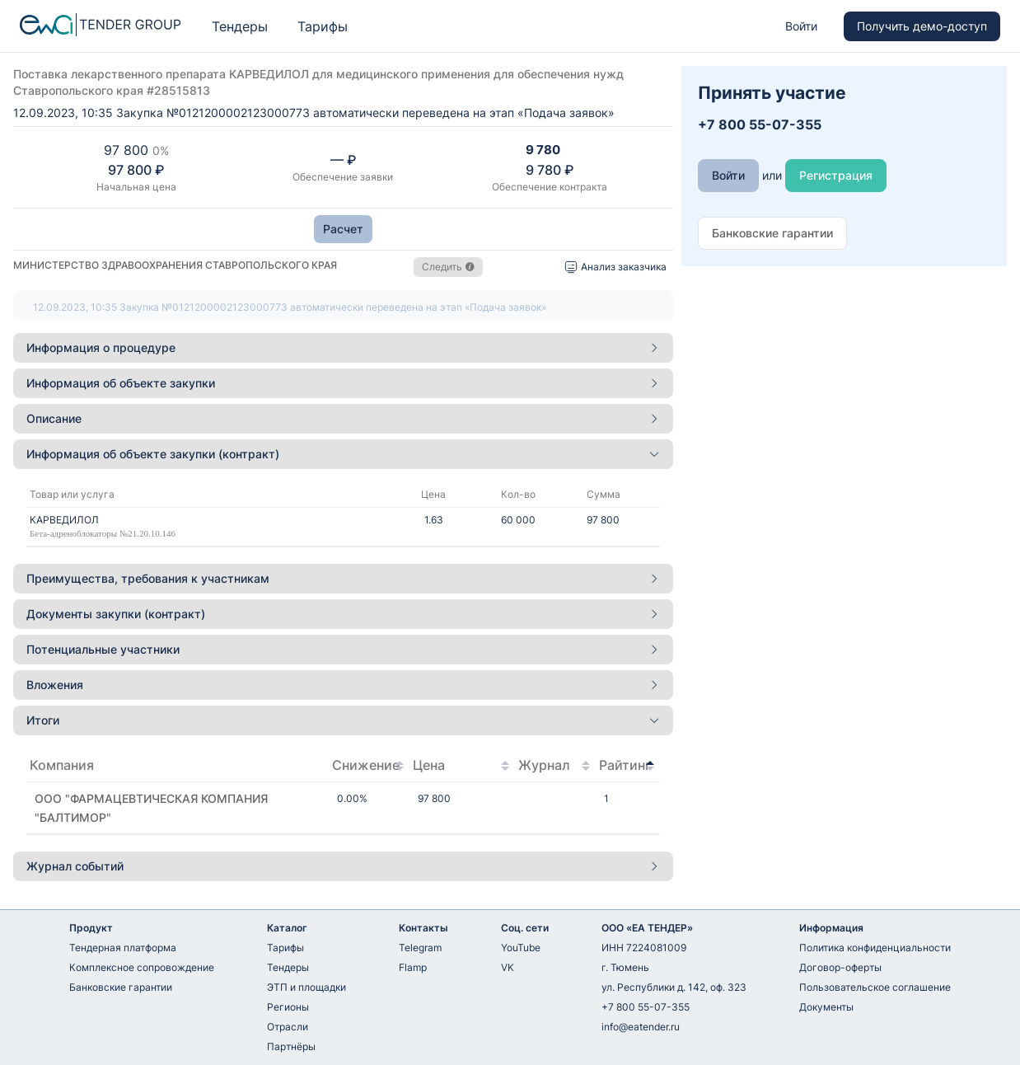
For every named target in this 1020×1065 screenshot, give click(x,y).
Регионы (288, 1007)
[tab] (343, 348)
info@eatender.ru (640, 1026)
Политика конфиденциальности (875, 947)
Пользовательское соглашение (875, 987)
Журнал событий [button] (343, 866)
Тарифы (322, 26)
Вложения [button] (343, 685)
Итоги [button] (343, 720)
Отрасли (287, 1026)
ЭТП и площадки (306, 987)
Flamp (413, 967)
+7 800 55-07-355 (645, 1007)
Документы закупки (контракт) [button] (343, 614)
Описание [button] (343, 418)
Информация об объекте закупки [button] (343, 383)
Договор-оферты (840, 967)
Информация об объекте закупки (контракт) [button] (343, 454)
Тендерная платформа (122, 947)
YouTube (520, 947)
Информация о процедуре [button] (343, 347)
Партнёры (291, 1046)
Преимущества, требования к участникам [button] (343, 578)
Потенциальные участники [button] (343, 649)
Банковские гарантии (120, 987)
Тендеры (240, 26)
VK (507, 967)
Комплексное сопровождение (141, 967)
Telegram (420, 947)
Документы (826, 1007)
